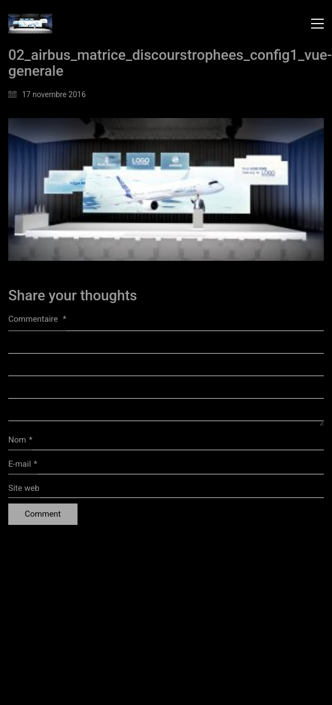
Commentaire (37, 319)
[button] (317, 23)
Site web (24, 488)
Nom (20, 440)
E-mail (22, 464)
